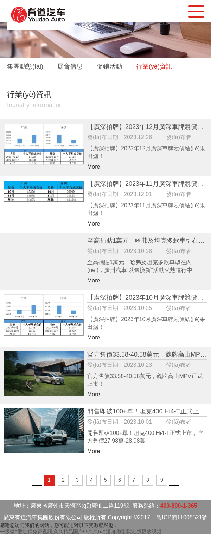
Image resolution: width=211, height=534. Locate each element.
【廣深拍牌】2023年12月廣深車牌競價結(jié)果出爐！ (147, 127)
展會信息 (70, 66)
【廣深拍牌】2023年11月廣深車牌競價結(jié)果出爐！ (147, 184)
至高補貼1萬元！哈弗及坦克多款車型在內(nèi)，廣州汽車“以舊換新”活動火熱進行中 (147, 240)
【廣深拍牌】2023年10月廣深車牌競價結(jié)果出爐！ (147, 297)
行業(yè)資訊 (154, 66)
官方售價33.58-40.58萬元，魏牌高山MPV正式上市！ (147, 354)
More (93, 167)
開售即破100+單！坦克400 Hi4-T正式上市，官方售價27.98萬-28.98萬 (147, 411)
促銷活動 (109, 66)
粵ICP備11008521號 (182, 517)
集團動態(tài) (25, 66)
